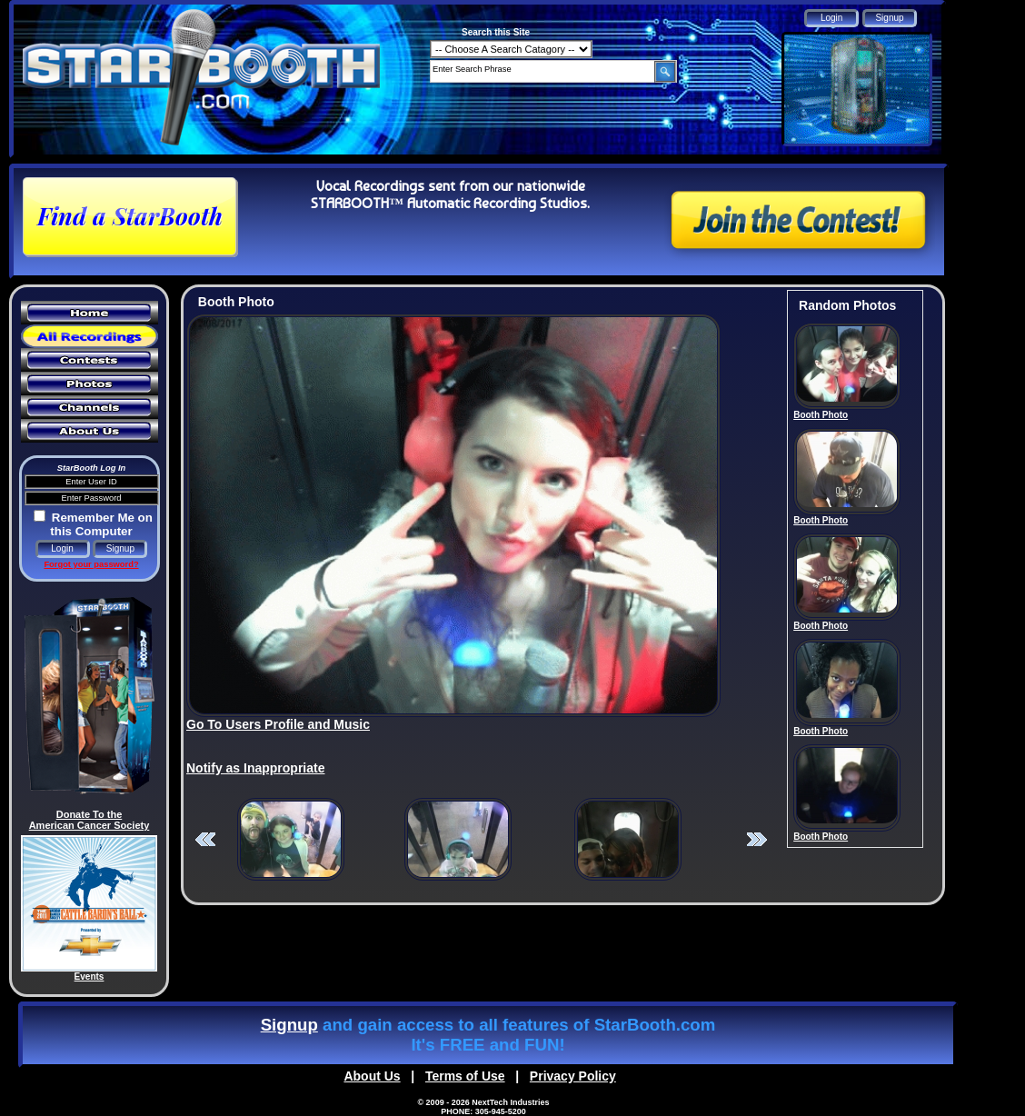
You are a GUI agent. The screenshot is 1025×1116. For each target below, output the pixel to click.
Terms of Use (465, 1076)
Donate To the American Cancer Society (89, 820)
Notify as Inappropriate (255, 768)
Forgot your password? (91, 564)
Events (89, 976)
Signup (289, 1024)
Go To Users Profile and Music (278, 724)
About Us (371, 1076)
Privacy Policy (573, 1076)
